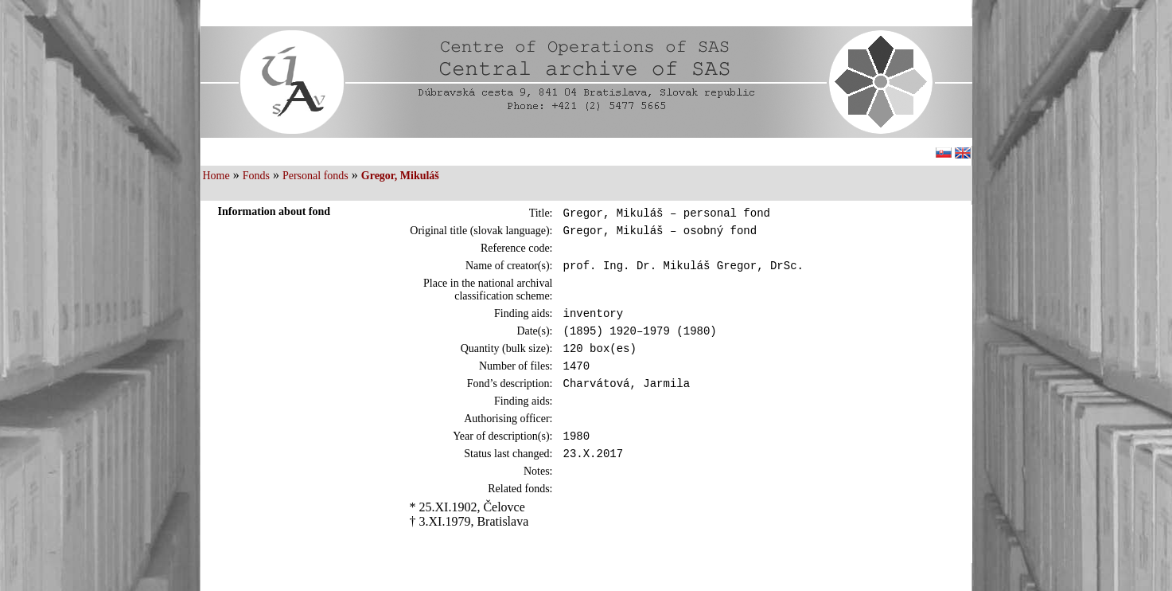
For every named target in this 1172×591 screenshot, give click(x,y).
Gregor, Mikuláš (400, 176)
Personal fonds (315, 176)
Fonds (256, 176)
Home (216, 176)
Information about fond (274, 211)
